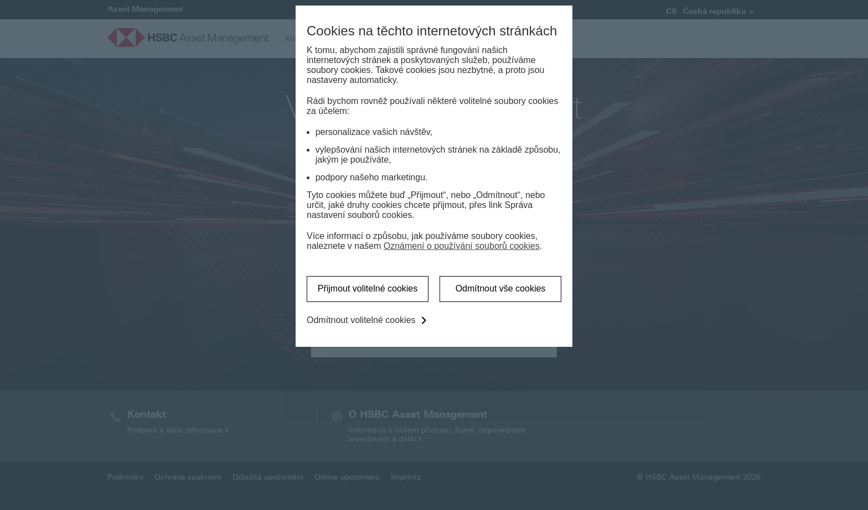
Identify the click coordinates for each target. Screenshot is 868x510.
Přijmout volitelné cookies (368, 288)
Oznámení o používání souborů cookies (462, 246)
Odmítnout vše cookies (501, 288)
